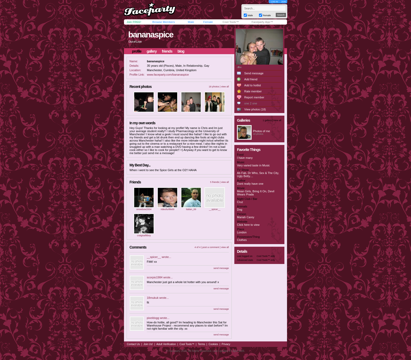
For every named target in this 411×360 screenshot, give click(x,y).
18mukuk (153, 297)
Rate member (253, 91)
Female (208, 22)
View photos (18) (255, 109)
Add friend (250, 79)
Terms (201, 344)
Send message (253, 73)
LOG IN (274, 2)
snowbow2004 (144, 209)
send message (221, 268)
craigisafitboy (144, 235)
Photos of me (261, 131)
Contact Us (133, 344)
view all (225, 86)
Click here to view (248, 224)
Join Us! (148, 344)
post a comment (210, 247)
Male (191, 22)
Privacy (226, 344)
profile (137, 51)
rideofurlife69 (167, 209)
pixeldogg (153, 317)
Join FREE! (134, 22)
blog (180, 51)
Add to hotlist (252, 85)
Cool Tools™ (231, 22)
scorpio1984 (155, 277)
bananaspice (150, 34)
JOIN (283, 2)
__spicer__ (214, 209)
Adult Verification (166, 344)
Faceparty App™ (262, 22)
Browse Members (163, 22)
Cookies (213, 344)
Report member (254, 97)
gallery (151, 51)
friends (167, 51)
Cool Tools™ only (266, 256)
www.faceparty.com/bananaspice (168, 74)
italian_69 (191, 209)
